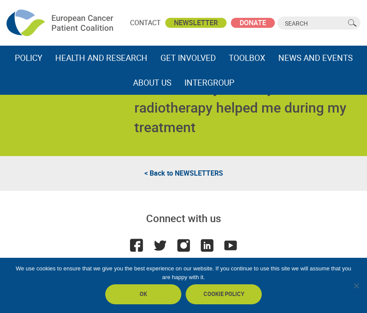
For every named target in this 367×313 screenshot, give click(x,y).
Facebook (136, 245)
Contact (145, 22)
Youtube (230, 245)
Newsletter (196, 22)
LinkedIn (207, 245)
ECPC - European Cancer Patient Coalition (61, 23)
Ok (143, 294)
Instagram (183, 245)
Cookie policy (224, 294)
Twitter (160, 245)
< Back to (183, 173)
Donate (253, 22)
